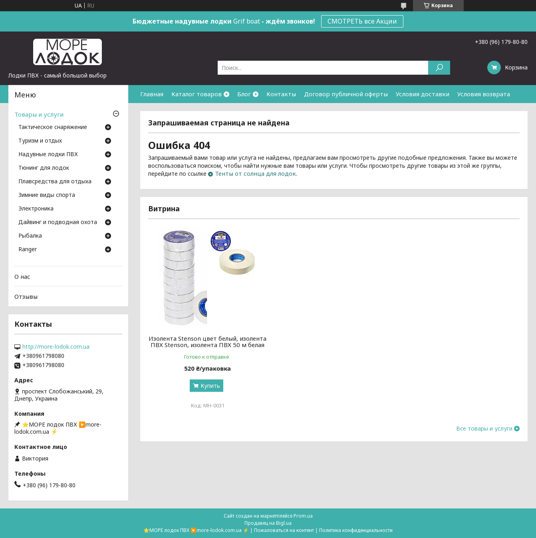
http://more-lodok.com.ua (55, 346)
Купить (210, 385)
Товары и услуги (39, 114)
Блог (244, 94)
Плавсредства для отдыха (54, 182)
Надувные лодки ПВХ (48, 154)
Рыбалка (30, 236)
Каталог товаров (196, 94)
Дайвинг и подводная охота (57, 222)
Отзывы (26, 296)
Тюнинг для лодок (43, 168)
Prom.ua (303, 515)
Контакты (281, 94)
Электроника (36, 209)
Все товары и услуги (484, 428)
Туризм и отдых (40, 141)
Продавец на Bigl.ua (268, 523)
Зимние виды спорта (46, 195)
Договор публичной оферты (346, 94)
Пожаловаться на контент (284, 530)
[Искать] (439, 68)
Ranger (27, 249)
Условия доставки (422, 94)
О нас (22, 276)
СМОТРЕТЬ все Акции (362, 21)
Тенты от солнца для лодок (255, 173)
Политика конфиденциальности (356, 530)
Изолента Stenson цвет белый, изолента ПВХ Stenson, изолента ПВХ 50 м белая (207, 341)
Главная (151, 94)
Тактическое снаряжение (52, 127)
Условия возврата (483, 94)
